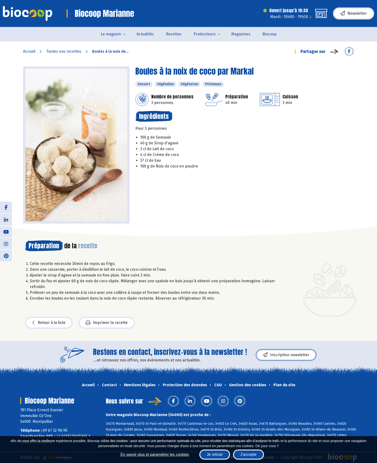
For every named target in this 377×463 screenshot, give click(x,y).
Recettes (174, 34)
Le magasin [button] (111, 34)
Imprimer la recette (107, 322)
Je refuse (215, 454)
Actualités (145, 34)
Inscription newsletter (286, 355)
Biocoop (269, 34)
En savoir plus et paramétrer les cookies (154, 454)
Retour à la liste (48, 322)
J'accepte (248, 454)
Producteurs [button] (205, 34)
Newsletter (353, 13)
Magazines (240, 34)
